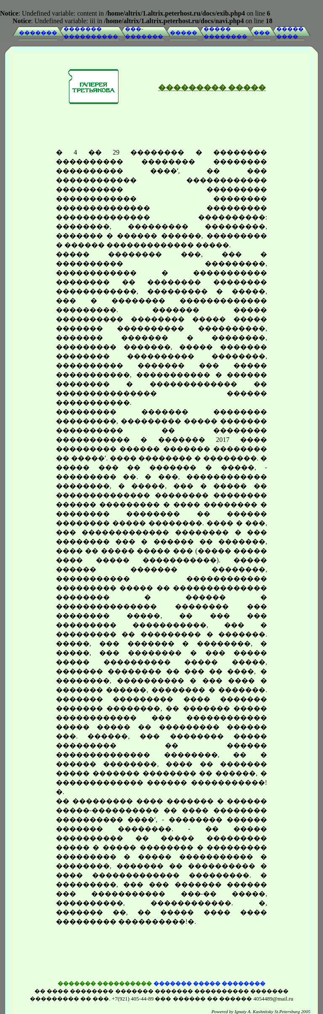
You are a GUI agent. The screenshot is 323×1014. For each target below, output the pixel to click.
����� (183, 32)
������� (38, 32)
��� (262, 32)
